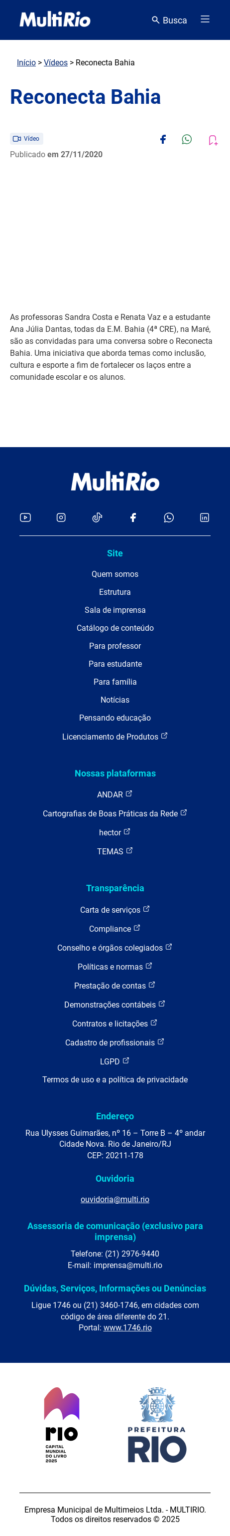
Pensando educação (115, 718)
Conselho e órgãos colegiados (115, 947)
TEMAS (115, 851)
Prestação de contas (115, 985)
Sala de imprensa (115, 610)
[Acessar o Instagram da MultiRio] (61, 518)
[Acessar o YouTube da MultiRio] (25, 518)
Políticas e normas (115, 966)
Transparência (115, 888)
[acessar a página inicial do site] (55, 20)
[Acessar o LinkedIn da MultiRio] (205, 518)
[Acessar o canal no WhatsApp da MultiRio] (169, 518)
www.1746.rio (128, 1327)
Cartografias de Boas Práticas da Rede (115, 813)
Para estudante (115, 664)
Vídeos (56, 62)
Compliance (115, 928)
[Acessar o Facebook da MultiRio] (133, 518)
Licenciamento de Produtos (115, 736)
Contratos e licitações (115, 1023)
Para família (115, 682)
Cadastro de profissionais (115, 1042)
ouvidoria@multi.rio (115, 1199)
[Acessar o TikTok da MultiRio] (97, 518)
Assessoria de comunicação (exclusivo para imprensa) (115, 1231)
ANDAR (115, 794)
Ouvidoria (115, 1178)
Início (26, 62)
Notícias (115, 700)
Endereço (115, 1116)
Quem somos (115, 574)
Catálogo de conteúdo (115, 628)
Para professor (115, 646)
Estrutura (115, 592)
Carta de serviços (115, 909)
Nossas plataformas (115, 773)
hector (115, 832)
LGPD (115, 1061)
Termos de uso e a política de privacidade (115, 1079)
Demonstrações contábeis (115, 1004)
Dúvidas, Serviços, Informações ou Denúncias (115, 1288)
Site (115, 553)
